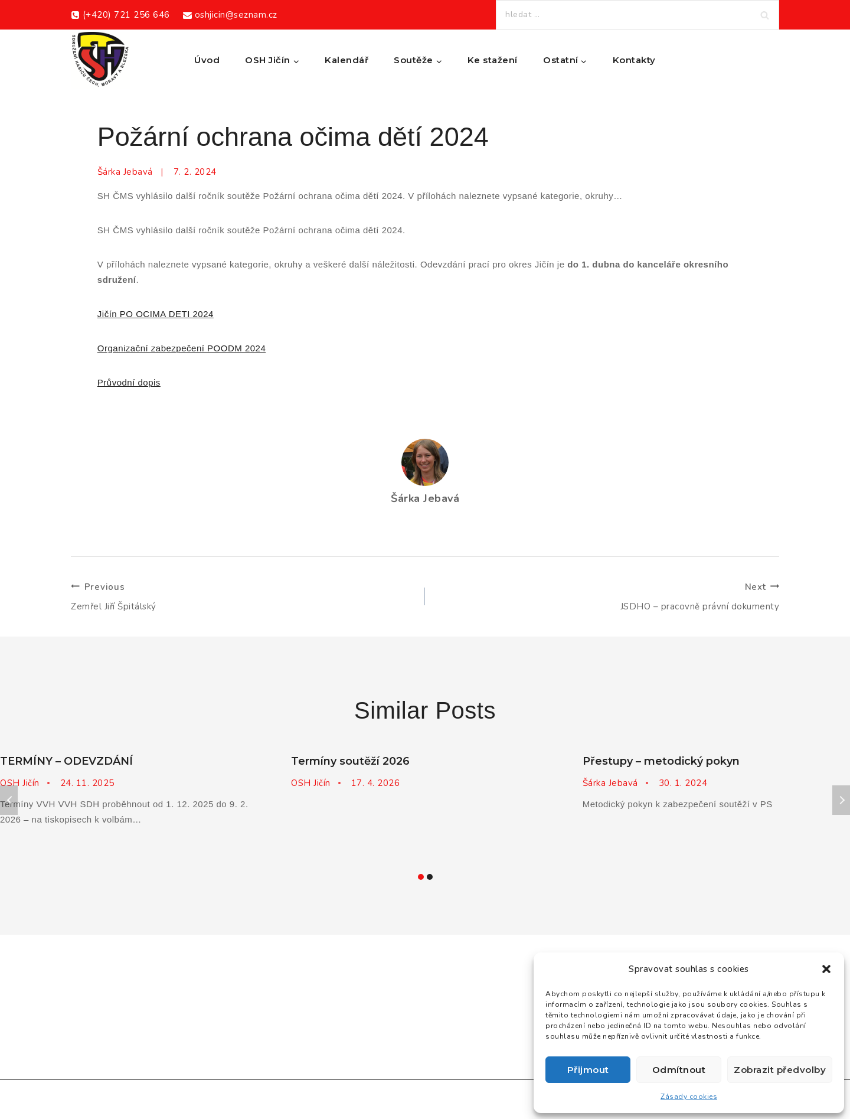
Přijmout (588, 1069)
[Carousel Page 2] (429, 876)
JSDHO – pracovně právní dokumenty (606, 596)
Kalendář (346, 60)
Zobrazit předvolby (780, 1069)
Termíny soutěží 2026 (350, 761)
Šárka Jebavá (125, 172)
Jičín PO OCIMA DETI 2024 (155, 314)
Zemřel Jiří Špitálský (243, 596)
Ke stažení (493, 60)
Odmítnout (679, 1069)
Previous (9, 800)
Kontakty (634, 60)
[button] (826, 969)
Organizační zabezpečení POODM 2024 (181, 348)
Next (841, 800)
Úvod (207, 60)
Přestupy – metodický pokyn (661, 761)
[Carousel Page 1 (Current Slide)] (420, 876)
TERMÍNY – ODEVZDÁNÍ (66, 761)
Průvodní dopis (129, 382)
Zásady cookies (689, 1096)
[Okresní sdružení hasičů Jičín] (100, 60)
